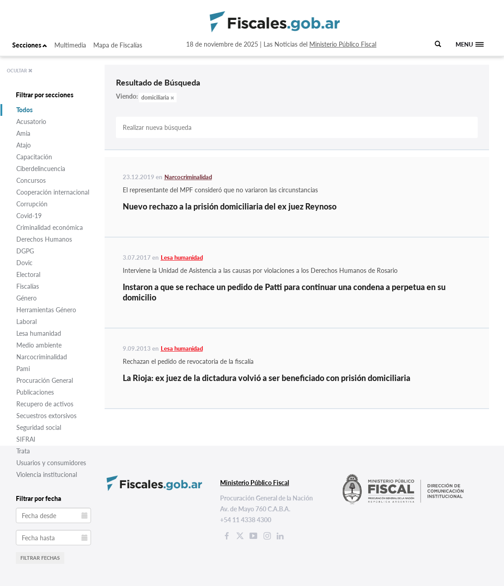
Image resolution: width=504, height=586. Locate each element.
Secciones (29, 45)
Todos (24, 110)
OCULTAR (20, 70)
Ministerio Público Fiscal (342, 44)
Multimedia (70, 45)
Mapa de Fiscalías (117, 45)
